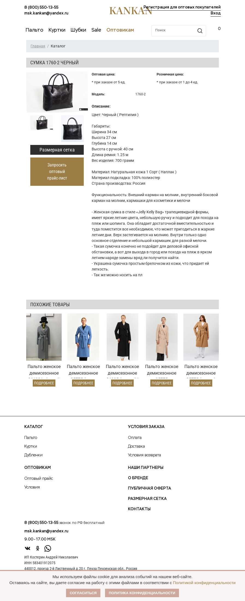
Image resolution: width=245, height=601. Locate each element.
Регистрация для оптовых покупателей (182, 7)
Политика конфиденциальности (142, 593)
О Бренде (138, 478)
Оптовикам (37, 468)
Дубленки (33, 455)
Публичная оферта (149, 488)
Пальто (30, 438)
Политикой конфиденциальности (204, 582)
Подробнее (44, 383)
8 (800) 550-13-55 (41, 8)
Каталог (33, 427)
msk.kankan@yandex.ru (46, 13)
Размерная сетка (57, 150)
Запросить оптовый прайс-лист (57, 171)
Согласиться (83, 593)
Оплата (135, 438)
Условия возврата (144, 455)
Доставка (136, 446)
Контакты (139, 509)
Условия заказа (146, 427)
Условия (32, 487)
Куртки (30, 446)
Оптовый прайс (38, 479)
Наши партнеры (145, 468)
